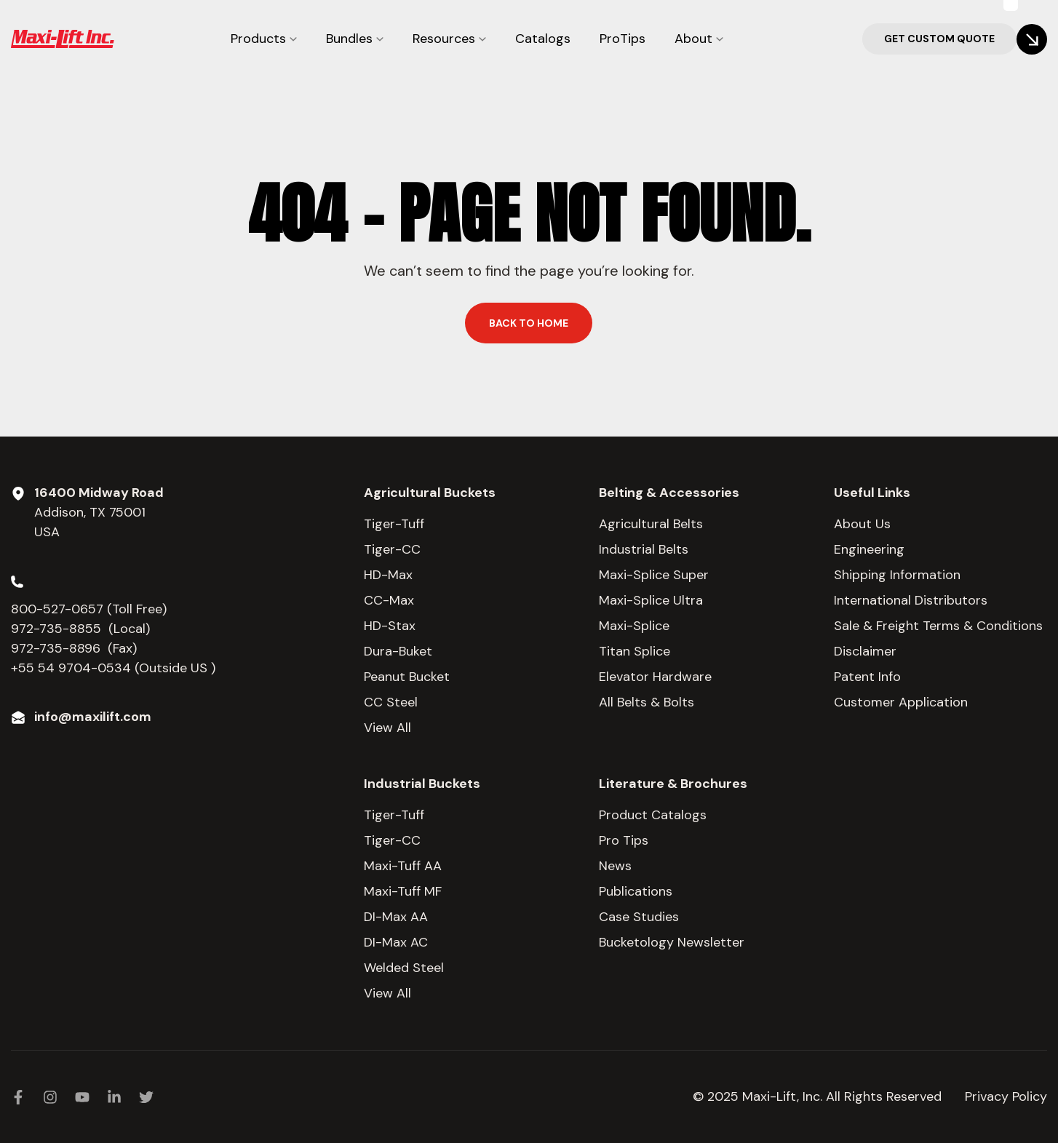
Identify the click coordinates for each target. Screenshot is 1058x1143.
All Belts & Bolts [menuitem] (646, 702)
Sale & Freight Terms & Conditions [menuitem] (938, 625)
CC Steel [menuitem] (391, 702)
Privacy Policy (1006, 1096)
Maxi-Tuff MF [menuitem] (403, 891)
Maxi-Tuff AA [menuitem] (403, 866)
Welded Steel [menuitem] (404, 967)
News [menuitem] (615, 866)
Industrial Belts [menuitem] (643, 549)
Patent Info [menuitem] (867, 676)
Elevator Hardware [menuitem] (655, 676)
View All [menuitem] (387, 727)
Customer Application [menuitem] (901, 702)
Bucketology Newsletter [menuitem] (671, 942)
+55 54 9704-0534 (71, 668)
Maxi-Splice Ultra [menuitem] (651, 600)
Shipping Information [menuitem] (897, 575)
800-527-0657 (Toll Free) (90, 609)
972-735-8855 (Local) (80, 628)
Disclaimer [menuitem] (865, 651)
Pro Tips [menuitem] (623, 840)
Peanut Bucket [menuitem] (407, 676)
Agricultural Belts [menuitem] (651, 524)
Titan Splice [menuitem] (634, 651)
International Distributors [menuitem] (910, 600)
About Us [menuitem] (862, 524)
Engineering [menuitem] (869, 549)
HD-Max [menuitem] (388, 575)
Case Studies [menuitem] (639, 916)
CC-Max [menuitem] (389, 600)
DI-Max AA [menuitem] (396, 916)
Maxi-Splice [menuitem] (634, 625)
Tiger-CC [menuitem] (392, 549)
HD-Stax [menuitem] (389, 625)
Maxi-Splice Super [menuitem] (654, 575)
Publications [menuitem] (635, 891)
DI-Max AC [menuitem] (396, 942)
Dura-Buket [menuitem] (398, 651)
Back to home (528, 323)
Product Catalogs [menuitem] (653, 815)
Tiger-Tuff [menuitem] (394, 524)
